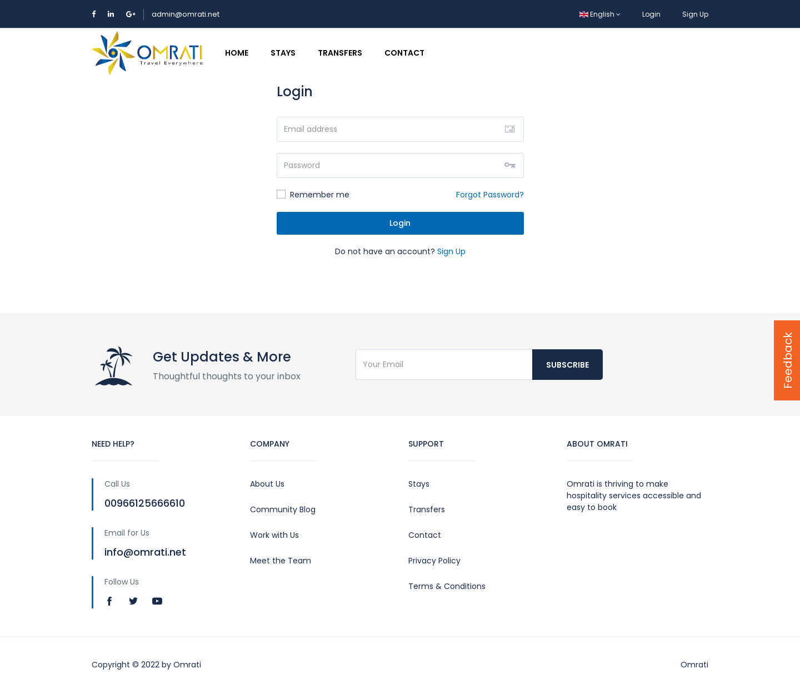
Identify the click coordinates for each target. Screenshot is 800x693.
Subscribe (567, 364)
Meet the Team (280, 560)
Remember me (313, 194)
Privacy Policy (434, 560)
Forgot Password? (490, 194)
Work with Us (274, 535)
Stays (283, 52)
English (600, 14)
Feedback (788, 360)
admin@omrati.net (185, 14)
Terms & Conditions (447, 586)
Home (236, 52)
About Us (267, 483)
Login (651, 14)
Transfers (340, 52)
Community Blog (283, 509)
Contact (404, 52)
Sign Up (695, 14)
